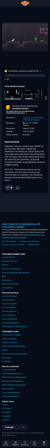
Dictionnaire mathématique (14, 346)
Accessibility (7, 288)
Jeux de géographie (10, 323)
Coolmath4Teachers (11, 392)
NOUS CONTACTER (10, 284)
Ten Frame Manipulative (12, 373)
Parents (5, 265)
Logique (26, 117)
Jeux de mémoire (9, 311)
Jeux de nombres (9, 304)
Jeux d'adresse (8, 300)
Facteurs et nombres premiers (15, 354)
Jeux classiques (8, 315)
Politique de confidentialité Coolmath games (21, 225)
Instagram (6, 412)
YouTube (6, 420)
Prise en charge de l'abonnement (15, 272)
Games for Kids (8, 257)
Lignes (4, 350)
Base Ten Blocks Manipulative (14, 377)
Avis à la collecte (9, 241)
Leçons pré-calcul (9, 342)
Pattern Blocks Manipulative (13, 385)
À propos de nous (9, 261)
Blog (4, 276)
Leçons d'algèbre (9, 338)
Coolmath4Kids (9, 370)
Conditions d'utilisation (29, 241)
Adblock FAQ (33, 244)
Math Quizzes (7, 389)
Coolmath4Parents (10, 396)
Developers (6, 280)
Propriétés (6, 361)
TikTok (5, 405)
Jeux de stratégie (9, 296)
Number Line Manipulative (13, 381)
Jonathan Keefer (20, 108)
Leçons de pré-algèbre (11, 335)
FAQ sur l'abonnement (11, 269)
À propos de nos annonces (13, 244)
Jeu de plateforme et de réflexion (33, 118)
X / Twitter (6, 408)
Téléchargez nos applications (14, 326)
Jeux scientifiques (9, 319)
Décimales (6, 358)
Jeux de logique (8, 307)
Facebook (6, 416)
